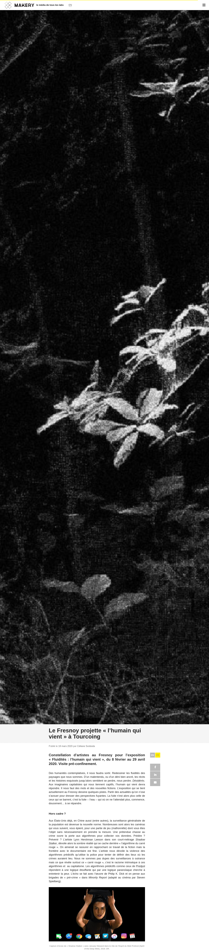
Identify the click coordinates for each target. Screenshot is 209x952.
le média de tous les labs (50, 5)
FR (157, 755)
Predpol (140, 866)
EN (152, 755)
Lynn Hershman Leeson (88, 839)
